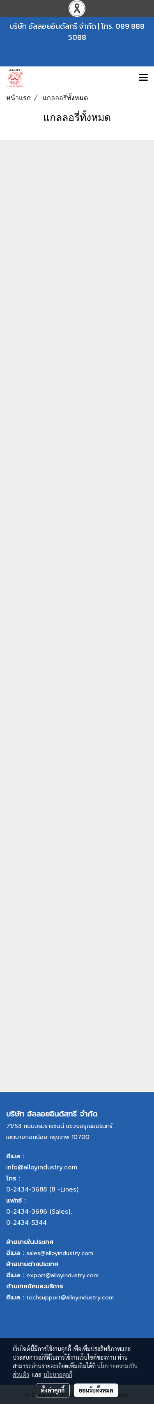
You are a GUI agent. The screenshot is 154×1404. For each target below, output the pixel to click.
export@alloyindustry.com (62, 1275)
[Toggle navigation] (143, 78)
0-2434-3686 (26, 1211)
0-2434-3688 (26, 1189)
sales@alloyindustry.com (59, 1253)
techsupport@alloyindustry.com (70, 1297)
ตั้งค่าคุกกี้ (52, 1390)
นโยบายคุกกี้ (58, 1374)
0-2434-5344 (26, 1222)
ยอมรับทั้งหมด (96, 1390)
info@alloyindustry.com (41, 1167)
